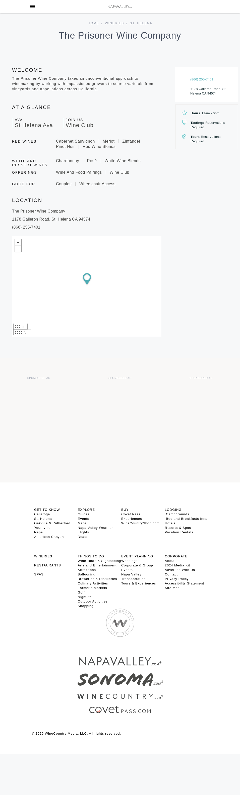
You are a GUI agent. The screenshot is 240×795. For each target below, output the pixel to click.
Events (83, 519)
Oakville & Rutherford (52, 523)
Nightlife (85, 597)
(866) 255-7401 (201, 79)
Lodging (173, 510)
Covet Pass (130, 514)
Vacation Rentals (179, 532)
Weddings (129, 561)
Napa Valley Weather (95, 528)
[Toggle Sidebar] (32, 6)
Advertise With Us (180, 570)
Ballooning (87, 574)
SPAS (39, 574)
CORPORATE (176, 556)
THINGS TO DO (91, 556)
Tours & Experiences (138, 583)
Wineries (114, 23)
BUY (125, 510)
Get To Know (47, 510)
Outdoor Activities (93, 601)
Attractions (87, 570)
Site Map (172, 588)
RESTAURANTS (47, 565)
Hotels (170, 523)
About (170, 561)
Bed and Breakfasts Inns (186, 519)
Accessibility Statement (184, 583)
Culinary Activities (93, 583)
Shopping (86, 606)
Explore (86, 510)
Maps (82, 523)
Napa (38, 532)
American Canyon (49, 537)
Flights (83, 532)
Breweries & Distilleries (97, 579)
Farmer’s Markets (92, 588)
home (93, 23)
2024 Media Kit (177, 565)
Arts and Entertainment (97, 565)
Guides (84, 514)
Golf (81, 592)
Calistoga (42, 514)
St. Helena (43, 519)
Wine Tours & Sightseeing (99, 561)
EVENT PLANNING (137, 556)
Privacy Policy (177, 579)
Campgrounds (177, 514)
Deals (82, 537)
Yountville (42, 528)
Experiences (131, 519)
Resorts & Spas (178, 528)
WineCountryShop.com (140, 523)
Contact (171, 574)
